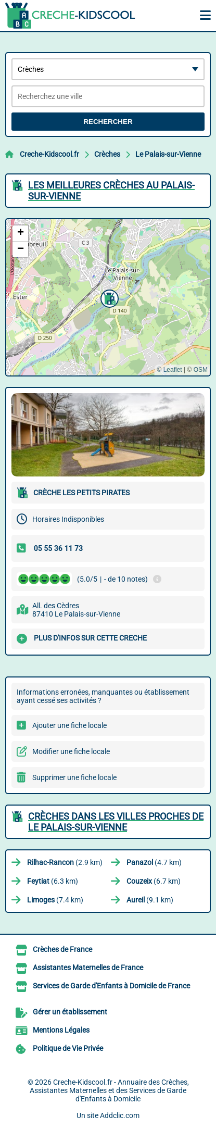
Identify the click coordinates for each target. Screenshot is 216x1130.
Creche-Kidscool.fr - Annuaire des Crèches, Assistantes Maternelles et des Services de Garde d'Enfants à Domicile (109, 1090)
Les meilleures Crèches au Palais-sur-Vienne (111, 191)
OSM (201, 369)
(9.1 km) (149, 900)
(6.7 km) (153, 881)
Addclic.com (119, 1115)
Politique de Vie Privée (68, 1048)
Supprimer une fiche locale (74, 777)
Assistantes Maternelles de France (88, 967)
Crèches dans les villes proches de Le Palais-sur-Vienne (116, 822)
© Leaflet (169, 369)
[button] (108, 297)
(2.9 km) (65, 862)
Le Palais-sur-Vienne (168, 154)
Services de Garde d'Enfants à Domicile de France (111, 986)
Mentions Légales (61, 1030)
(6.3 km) (52, 881)
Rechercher (107, 121)
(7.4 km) (55, 900)
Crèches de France (62, 949)
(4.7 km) (154, 862)
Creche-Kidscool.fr (49, 154)
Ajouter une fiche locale (69, 725)
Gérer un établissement (70, 1012)
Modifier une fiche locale (71, 751)
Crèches (107, 154)
